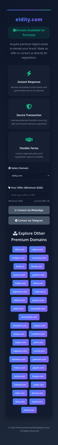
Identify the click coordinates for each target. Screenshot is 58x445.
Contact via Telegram (29, 220)
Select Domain (18, 168)
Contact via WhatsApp (29, 210)
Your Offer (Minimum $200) (25, 187)
